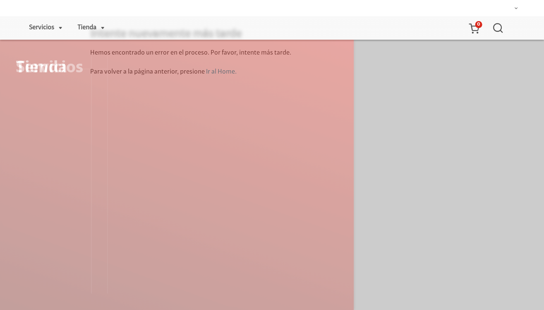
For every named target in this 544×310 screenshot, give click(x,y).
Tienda (86, 27)
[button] (474, 28)
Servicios (41, 27)
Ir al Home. (221, 72)
